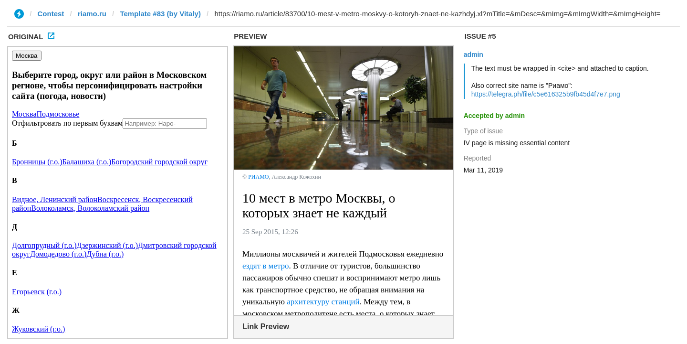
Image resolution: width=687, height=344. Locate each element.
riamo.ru (92, 14)
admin (473, 54)
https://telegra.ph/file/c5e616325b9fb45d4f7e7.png (545, 94)
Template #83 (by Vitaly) (160, 14)
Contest (51, 14)
